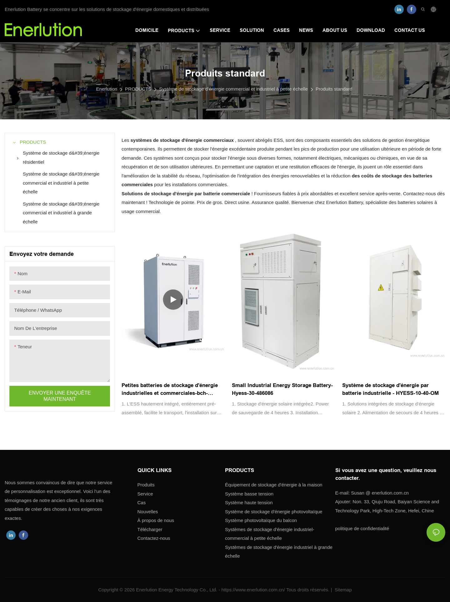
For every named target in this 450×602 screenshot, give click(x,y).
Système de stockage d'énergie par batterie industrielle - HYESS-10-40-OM (390, 389)
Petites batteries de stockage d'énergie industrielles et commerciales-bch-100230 (170, 389)
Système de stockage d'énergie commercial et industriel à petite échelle (233, 89)
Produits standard (334, 89)
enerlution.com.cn (380, 492)
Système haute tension (249, 502)
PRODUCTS (138, 89)
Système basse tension (249, 493)
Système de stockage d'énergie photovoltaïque (273, 511)
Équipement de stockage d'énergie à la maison (273, 484)
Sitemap (342, 589)
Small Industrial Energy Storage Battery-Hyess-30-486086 (282, 389)
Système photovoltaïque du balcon (261, 520)
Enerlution (107, 89)
